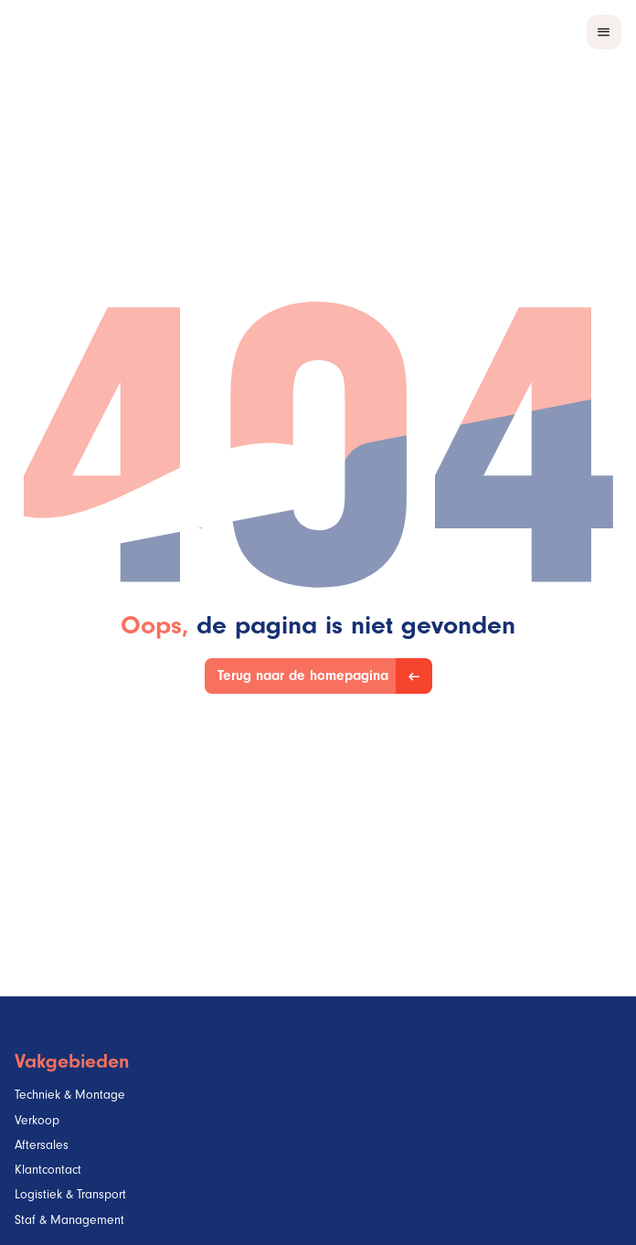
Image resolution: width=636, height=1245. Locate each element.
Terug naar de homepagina (302, 678)
